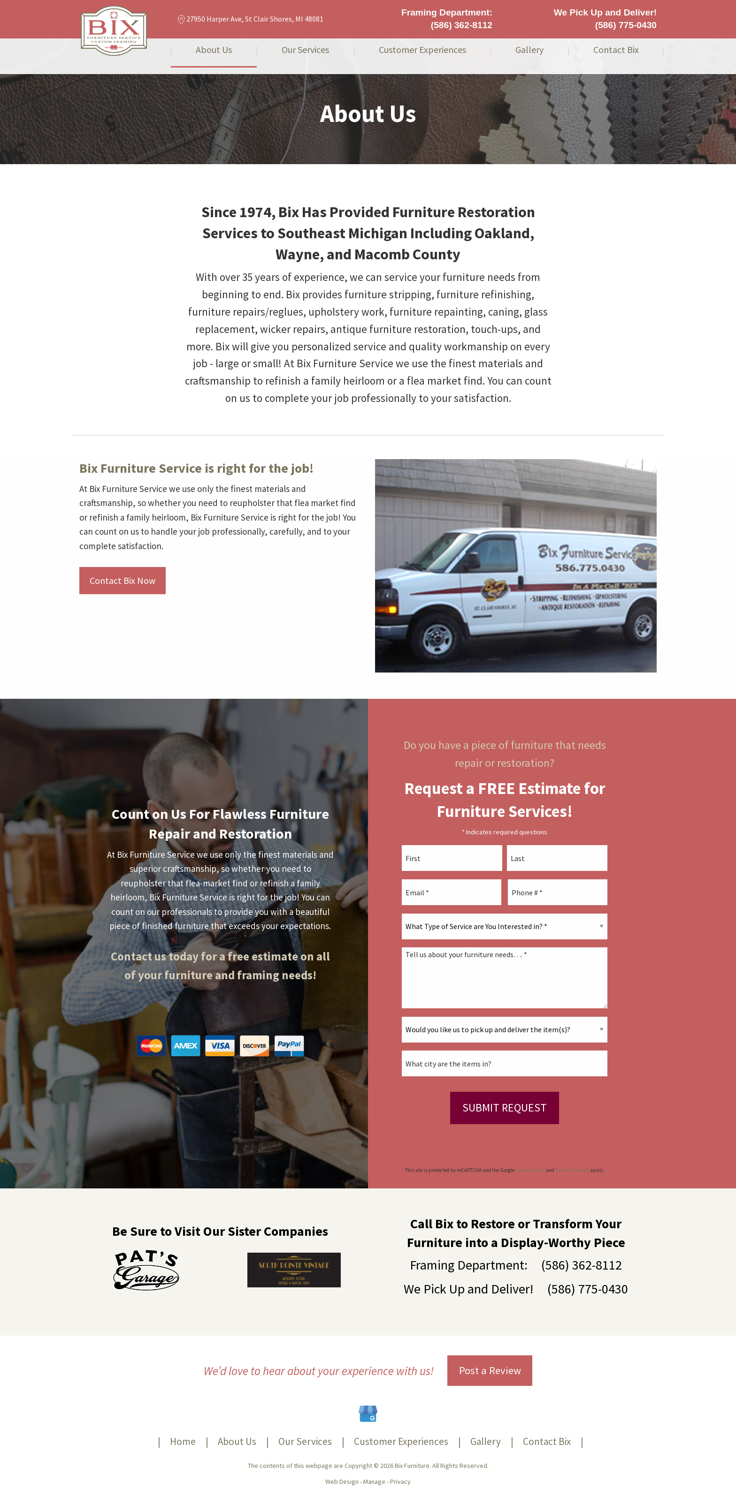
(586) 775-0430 (626, 25)
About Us (214, 50)
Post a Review (490, 1370)
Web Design (342, 1481)
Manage (374, 1481)
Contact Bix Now (122, 580)
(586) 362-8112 (461, 25)
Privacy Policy (530, 1170)
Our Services (305, 50)
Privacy (400, 1481)
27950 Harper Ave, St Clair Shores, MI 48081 (250, 18)
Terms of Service (572, 1170)
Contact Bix (616, 50)
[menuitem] (214, 56)
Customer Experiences (422, 50)
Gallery (529, 50)
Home (183, 1441)
